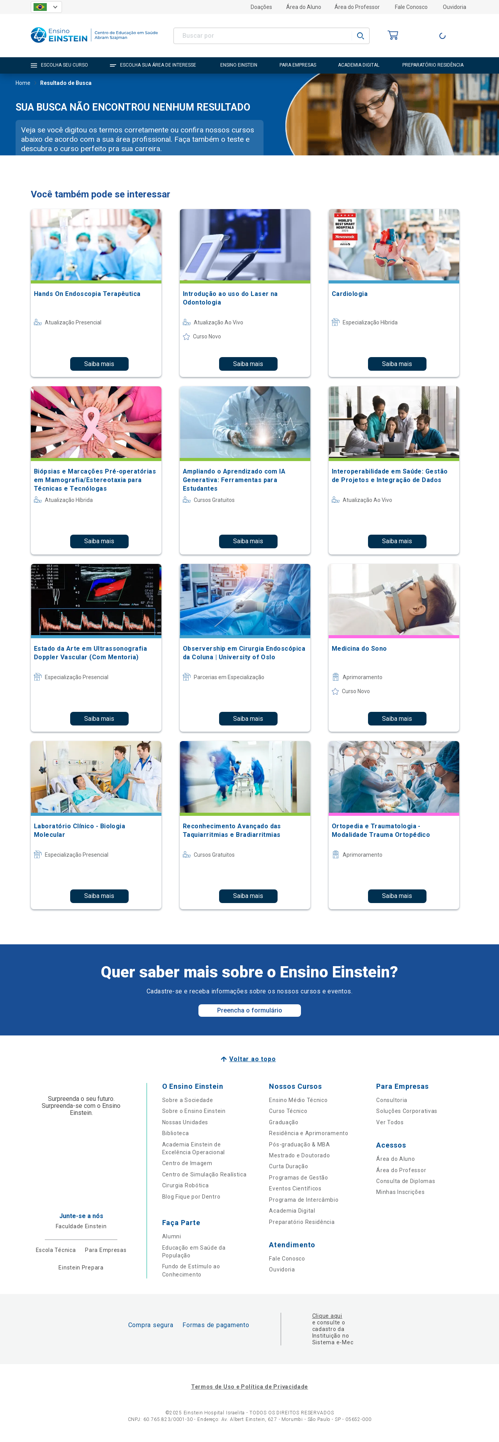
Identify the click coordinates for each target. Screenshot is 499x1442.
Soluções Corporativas (406, 1111)
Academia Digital (292, 1211)
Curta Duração (288, 1166)
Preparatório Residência (301, 1222)
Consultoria (391, 1100)
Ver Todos (389, 1122)
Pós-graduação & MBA (299, 1144)
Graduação (283, 1122)
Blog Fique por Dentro (191, 1197)
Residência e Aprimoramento (308, 1133)
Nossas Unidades (185, 1122)
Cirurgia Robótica (185, 1185)
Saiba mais (99, 364)
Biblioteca (175, 1133)
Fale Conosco (411, 7)
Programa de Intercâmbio (303, 1200)
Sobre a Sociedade (187, 1100)
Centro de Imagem (187, 1163)
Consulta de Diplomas (405, 1181)
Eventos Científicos (295, 1188)
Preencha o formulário (249, 1010)
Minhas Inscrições (400, 1192)
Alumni (171, 1236)
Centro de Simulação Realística (204, 1174)
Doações (261, 7)
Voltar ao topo (252, 1059)
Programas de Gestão (298, 1177)
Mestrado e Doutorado (299, 1155)
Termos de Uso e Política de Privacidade (249, 1387)
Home (23, 84)
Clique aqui (327, 1316)
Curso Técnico (288, 1111)
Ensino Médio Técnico (298, 1100)
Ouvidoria (454, 7)
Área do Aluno (303, 7)
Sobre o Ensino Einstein (194, 1111)
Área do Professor (357, 7)
